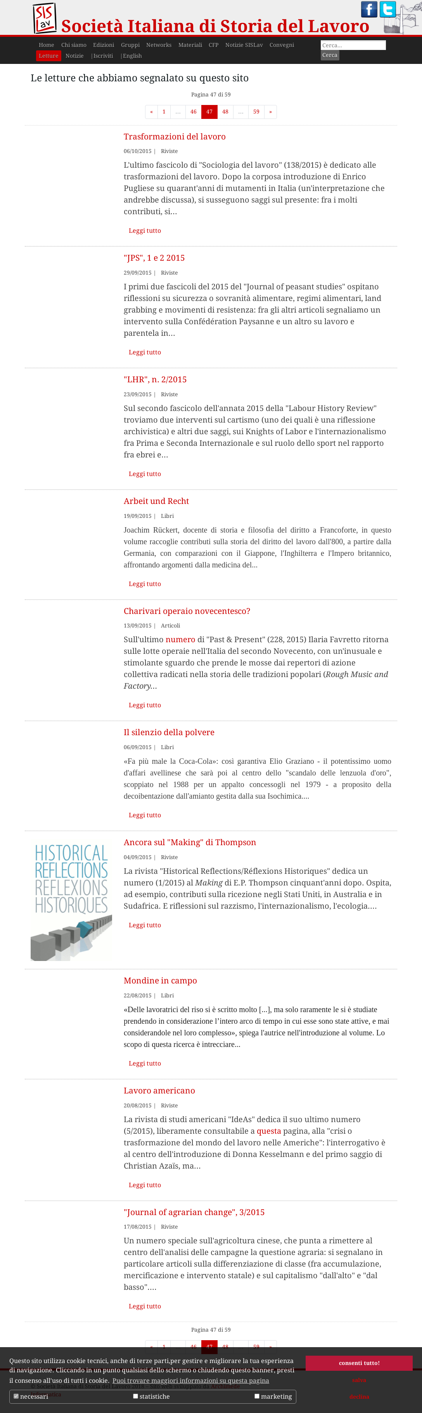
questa (269, 1131)
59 (256, 111)
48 (225, 111)
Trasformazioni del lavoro (175, 136)
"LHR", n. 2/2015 (155, 379)
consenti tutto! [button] (359, 1363)
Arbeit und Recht (156, 501)
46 (193, 111)
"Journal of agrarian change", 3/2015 (194, 1212)
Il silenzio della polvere (169, 732)
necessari (31, 1396)
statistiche (151, 1396)
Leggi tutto (145, 230)
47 (209, 111)
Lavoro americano (159, 1090)
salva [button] (359, 1380)
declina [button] (359, 1397)
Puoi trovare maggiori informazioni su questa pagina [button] (190, 1380)
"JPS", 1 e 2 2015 (154, 258)
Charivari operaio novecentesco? (187, 611)
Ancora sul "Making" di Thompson (190, 842)
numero (180, 639)
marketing (273, 1396)
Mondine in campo (160, 980)
